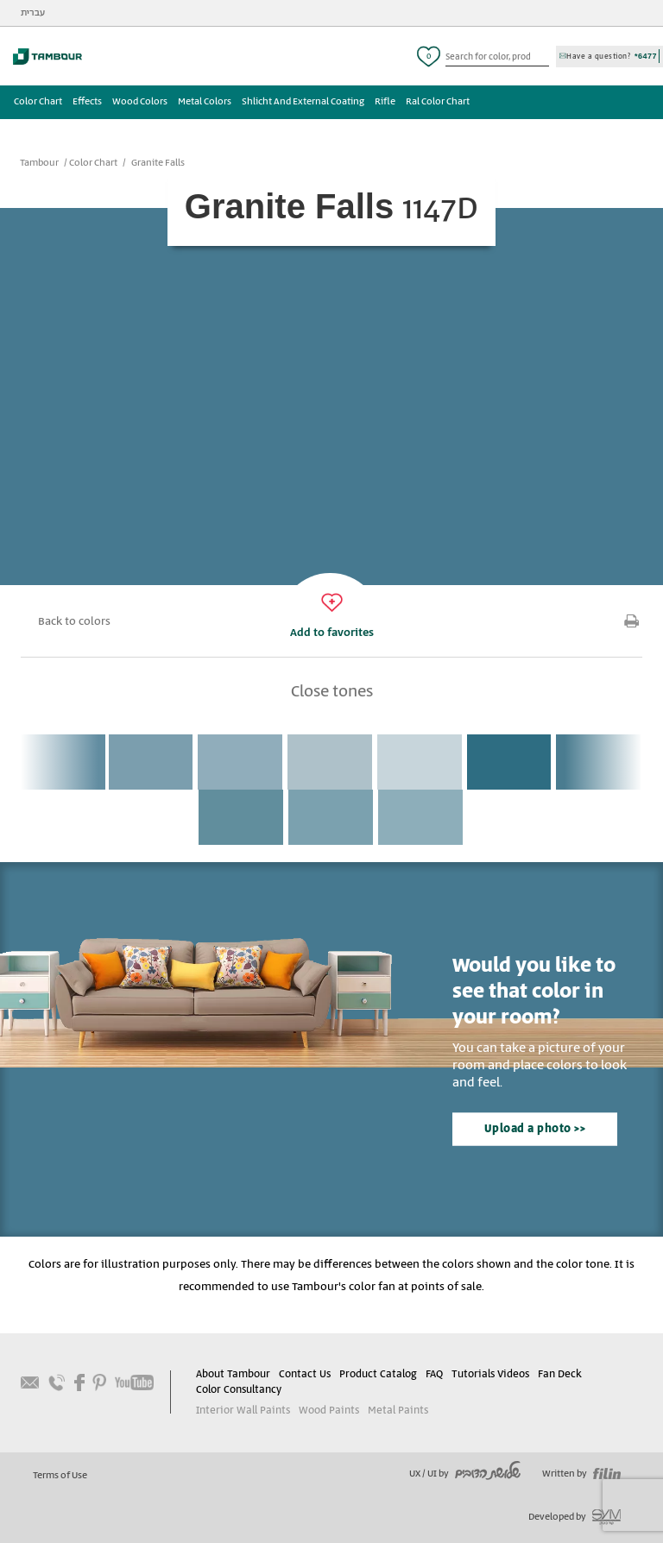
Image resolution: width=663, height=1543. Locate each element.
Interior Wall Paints (242, 1410)
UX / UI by (465, 1474)
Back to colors (74, 622)
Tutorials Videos (489, 1374)
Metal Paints (395, 1410)
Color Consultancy (238, 1389)
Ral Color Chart (438, 103)
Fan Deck (558, 1374)
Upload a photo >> (535, 1129)
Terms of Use (60, 1476)
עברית (33, 13)
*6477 (646, 56)
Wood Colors (139, 103)
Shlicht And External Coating (303, 103)
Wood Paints (327, 1410)
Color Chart (38, 103)
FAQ (434, 1374)
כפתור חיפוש (542, 57)
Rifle (385, 103)
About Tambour (233, 1374)
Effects (87, 103)
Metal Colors (204, 103)
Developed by (574, 1517)
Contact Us (305, 1374)
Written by (581, 1474)
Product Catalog (378, 1374)
